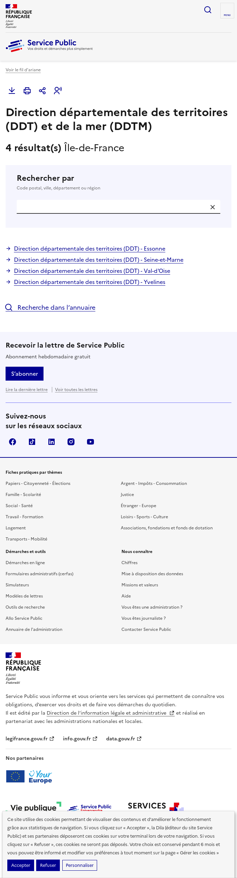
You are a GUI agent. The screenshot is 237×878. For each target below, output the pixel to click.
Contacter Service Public (146, 629)
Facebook (12, 442)
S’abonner (24, 373)
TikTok (32, 442)
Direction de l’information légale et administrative (111, 713)
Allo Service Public (24, 618)
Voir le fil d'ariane (23, 70)
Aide (126, 596)
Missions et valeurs (139, 585)
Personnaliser (80, 865)
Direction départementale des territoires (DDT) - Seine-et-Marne (98, 259)
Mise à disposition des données (152, 574)
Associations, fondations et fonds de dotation (167, 528)
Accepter (20, 865)
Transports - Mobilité (26, 539)
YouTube (90, 442)
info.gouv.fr (80, 738)
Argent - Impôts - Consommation (154, 483)
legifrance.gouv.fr (30, 738)
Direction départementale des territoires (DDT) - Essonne (89, 248)
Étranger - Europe (138, 506)
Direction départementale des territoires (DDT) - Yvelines (89, 282)
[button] (58, 90)
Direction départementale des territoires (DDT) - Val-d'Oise (92, 271)
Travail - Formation (24, 517)
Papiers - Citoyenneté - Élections (38, 483)
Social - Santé (19, 506)
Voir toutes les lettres (76, 390)
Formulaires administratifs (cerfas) (39, 574)
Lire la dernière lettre (27, 390)
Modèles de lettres (24, 596)
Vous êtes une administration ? (151, 607)
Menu (227, 15)
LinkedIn (51, 442)
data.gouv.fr (124, 738)
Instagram (71, 442)
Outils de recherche (25, 607)
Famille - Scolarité (23, 494)
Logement (16, 528)
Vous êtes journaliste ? (143, 618)
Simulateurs (17, 585)
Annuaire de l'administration (34, 629)
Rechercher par (118, 182)
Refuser (48, 865)
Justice (127, 494)
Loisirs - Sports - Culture (144, 517)
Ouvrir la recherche (208, 10)
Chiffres (129, 563)
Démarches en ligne (25, 563)
